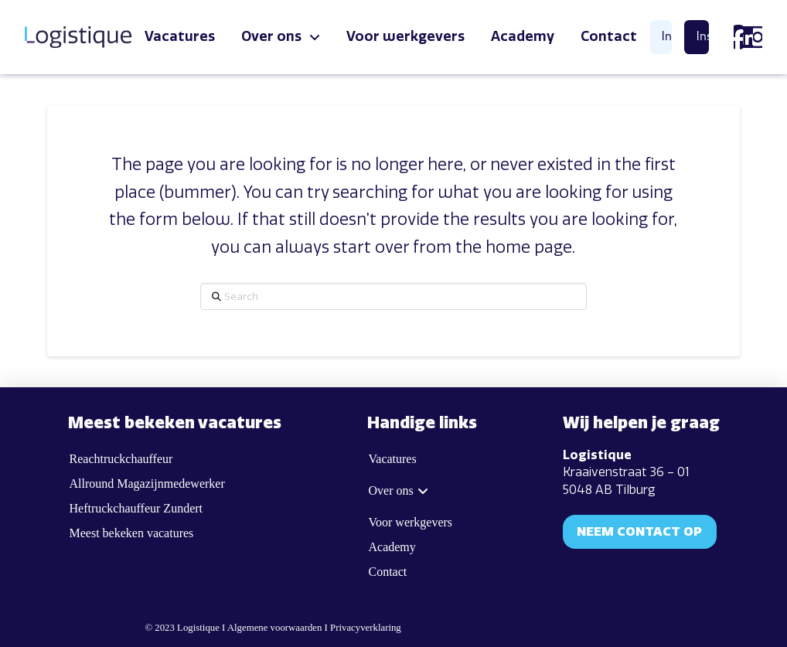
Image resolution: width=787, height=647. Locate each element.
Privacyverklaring (365, 627)
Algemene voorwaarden (274, 627)
